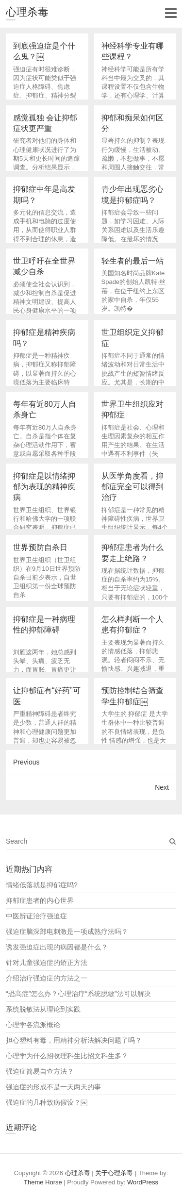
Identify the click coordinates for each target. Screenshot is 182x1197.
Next (162, 787)
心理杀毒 (27, 12)
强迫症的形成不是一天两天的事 (53, 1087)
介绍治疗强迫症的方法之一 (46, 978)
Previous (26, 762)
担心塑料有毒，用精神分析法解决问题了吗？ (74, 1040)
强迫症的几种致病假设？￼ (46, 1102)
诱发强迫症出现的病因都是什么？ (57, 947)
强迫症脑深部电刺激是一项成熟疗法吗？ (67, 931)
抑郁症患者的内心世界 (40, 900)
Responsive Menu (170, 13)
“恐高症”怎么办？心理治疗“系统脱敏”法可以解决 (78, 994)
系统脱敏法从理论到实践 (43, 1009)
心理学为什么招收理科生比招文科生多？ (67, 1056)
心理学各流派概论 (33, 1025)
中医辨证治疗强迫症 (36, 916)
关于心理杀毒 (114, 1173)
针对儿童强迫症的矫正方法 (46, 962)
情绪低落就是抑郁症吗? (42, 885)
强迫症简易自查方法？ (40, 1071)
